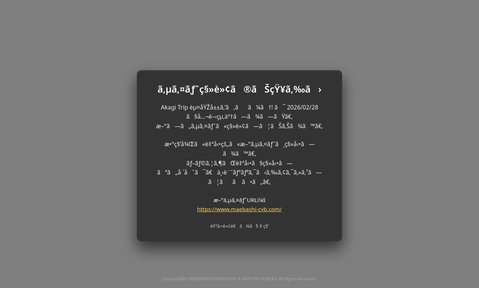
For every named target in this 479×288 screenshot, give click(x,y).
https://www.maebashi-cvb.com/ (239, 209)
